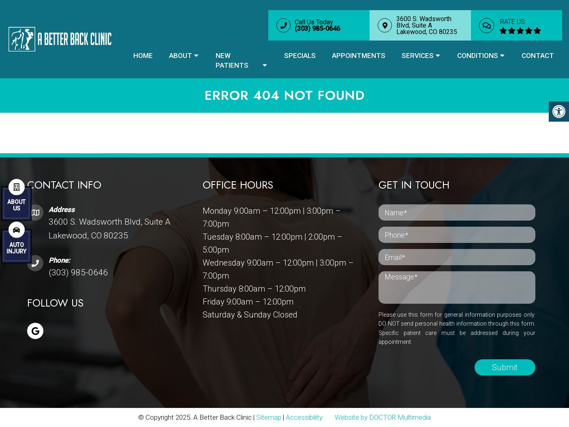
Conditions (477, 55)
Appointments (358, 55)
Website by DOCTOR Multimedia (383, 417)
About (180, 55)
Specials (300, 55)
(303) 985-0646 (78, 272)
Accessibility (304, 417)
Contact (538, 55)
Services (418, 55)
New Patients (232, 60)
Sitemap (268, 417)
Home (143, 55)
